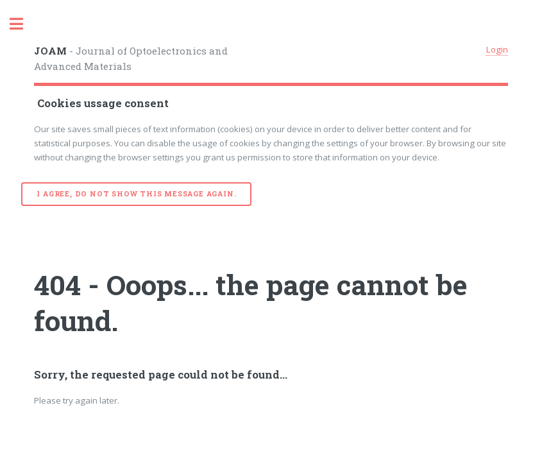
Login (497, 49)
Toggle (23, 24)
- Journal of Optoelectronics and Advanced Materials (131, 58)
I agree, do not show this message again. (136, 193)
